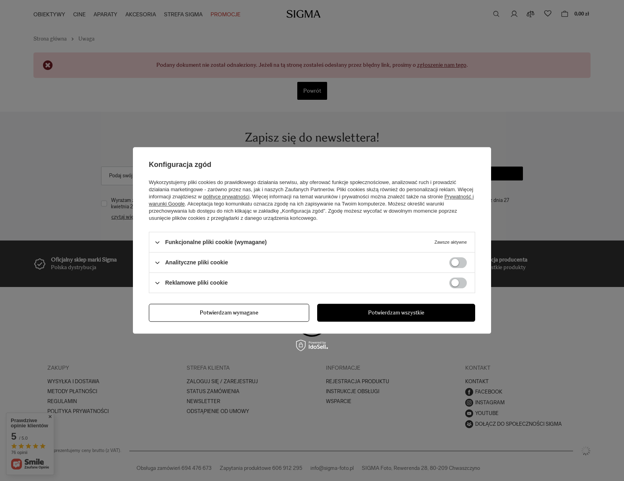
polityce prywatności (226, 197)
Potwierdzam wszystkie (396, 312)
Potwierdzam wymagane (229, 312)
